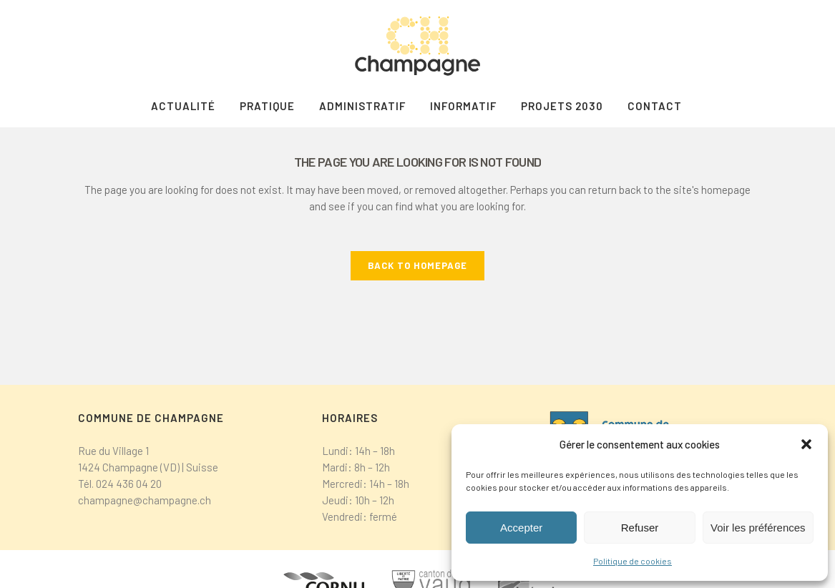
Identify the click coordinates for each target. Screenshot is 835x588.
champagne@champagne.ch (144, 500)
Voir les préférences (758, 527)
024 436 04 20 (129, 483)
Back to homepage (417, 265)
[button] (806, 444)
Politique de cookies (632, 561)
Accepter (521, 527)
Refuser (640, 527)
